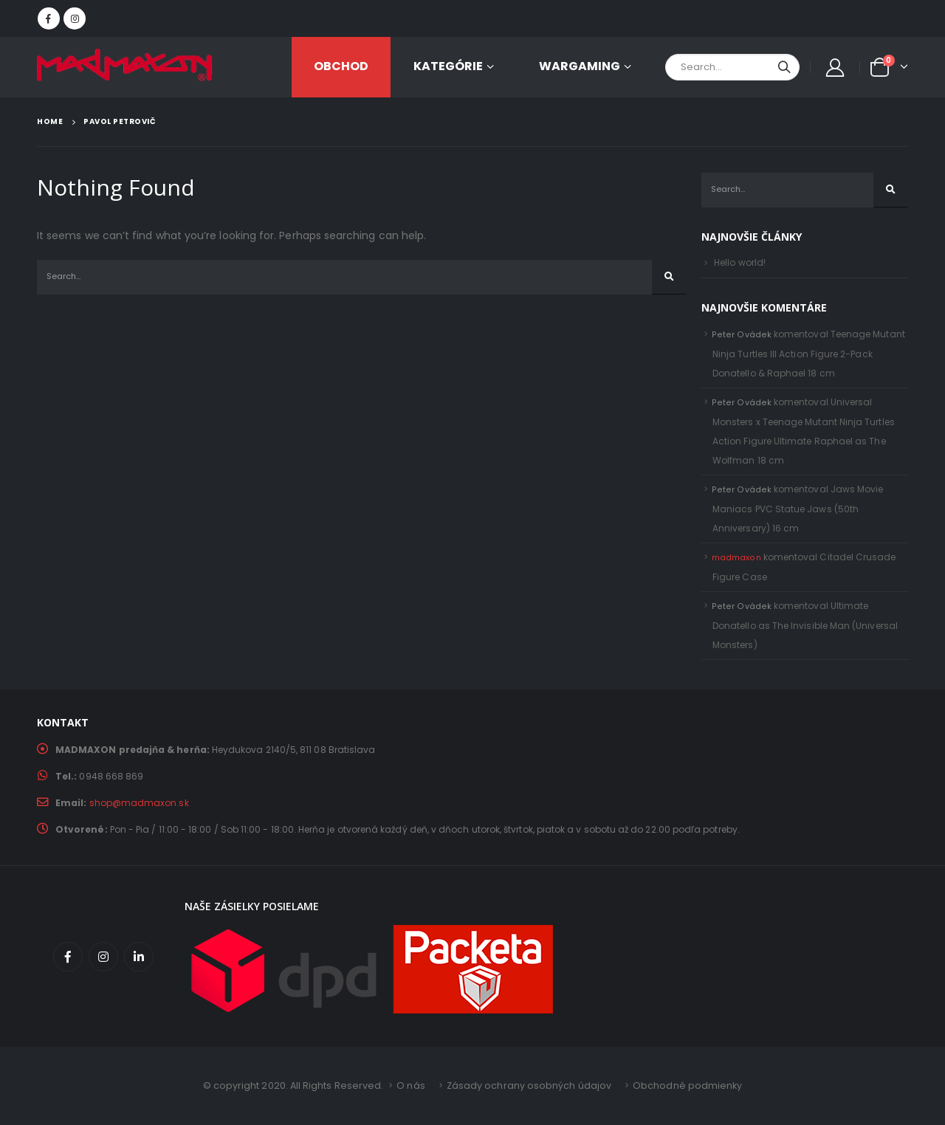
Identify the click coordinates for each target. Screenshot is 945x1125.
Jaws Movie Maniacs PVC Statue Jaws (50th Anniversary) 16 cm (797, 508)
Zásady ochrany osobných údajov (529, 1085)
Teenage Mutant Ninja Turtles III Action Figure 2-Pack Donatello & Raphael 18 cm (808, 353)
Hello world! (740, 262)
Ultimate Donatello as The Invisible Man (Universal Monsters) (805, 625)
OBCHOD (341, 66)
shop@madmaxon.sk (139, 803)
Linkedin (139, 956)
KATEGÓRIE (448, 66)
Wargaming (579, 66)
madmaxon (736, 557)
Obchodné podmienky (687, 1085)
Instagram (103, 956)
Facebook (68, 956)
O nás (410, 1085)
